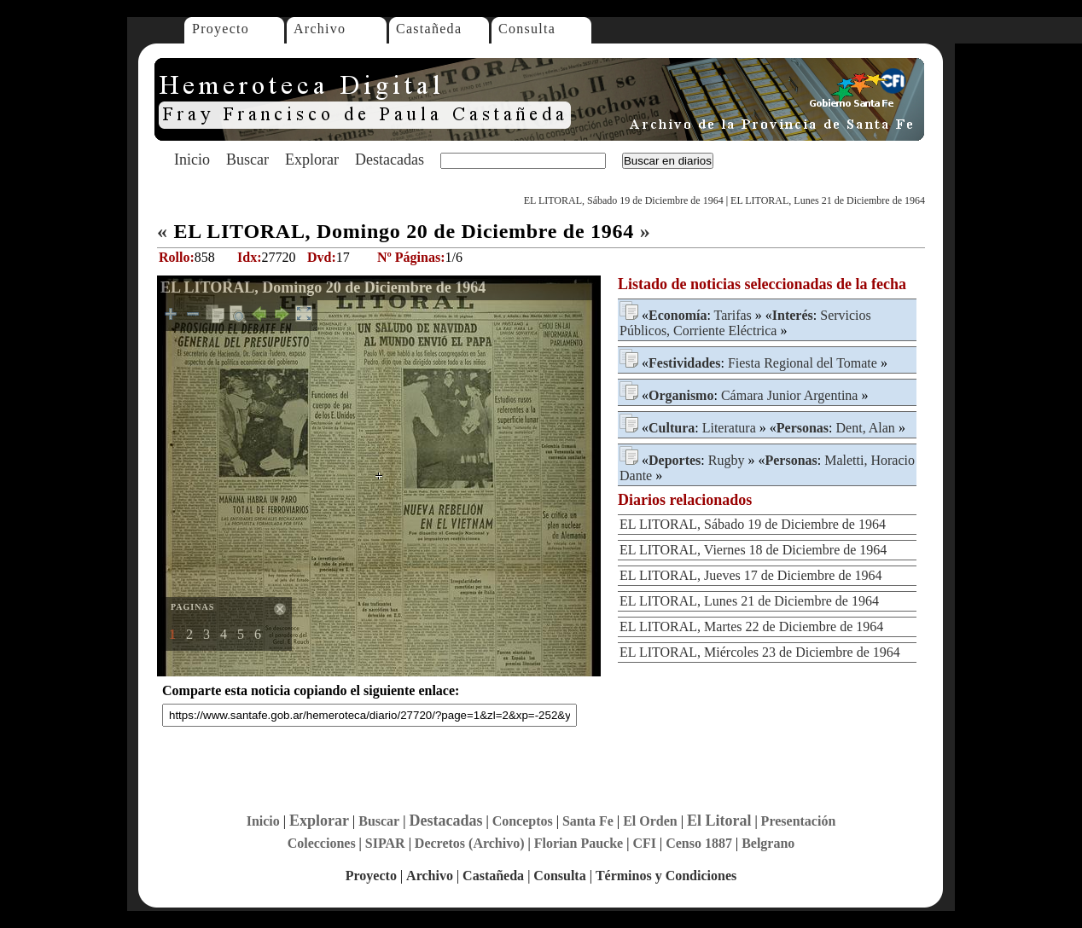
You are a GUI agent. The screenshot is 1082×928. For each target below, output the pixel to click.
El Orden (650, 821)
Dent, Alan (865, 427)
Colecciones (322, 843)
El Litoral (719, 820)
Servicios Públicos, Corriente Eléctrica (745, 323)
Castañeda (429, 28)
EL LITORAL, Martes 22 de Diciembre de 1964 (751, 626)
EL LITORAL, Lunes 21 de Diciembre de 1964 (827, 200)
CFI (644, 843)
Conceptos (522, 821)
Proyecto (220, 28)
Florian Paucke (578, 843)
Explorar (312, 159)
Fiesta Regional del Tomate (802, 363)
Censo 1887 (699, 843)
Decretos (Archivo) (470, 843)
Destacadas (389, 159)
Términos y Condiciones (666, 875)
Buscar (247, 159)
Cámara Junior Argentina (789, 395)
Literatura (729, 427)
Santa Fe (588, 821)
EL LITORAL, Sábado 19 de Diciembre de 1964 (624, 200)
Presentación (798, 821)
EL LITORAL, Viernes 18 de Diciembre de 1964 (753, 549)
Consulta (527, 28)
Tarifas (733, 315)
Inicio (192, 159)
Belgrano (768, 843)
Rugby (726, 460)
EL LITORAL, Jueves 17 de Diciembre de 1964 (750, 575)
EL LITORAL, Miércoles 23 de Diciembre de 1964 (760, 652)
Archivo (320, 28)
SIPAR (385, 843)
